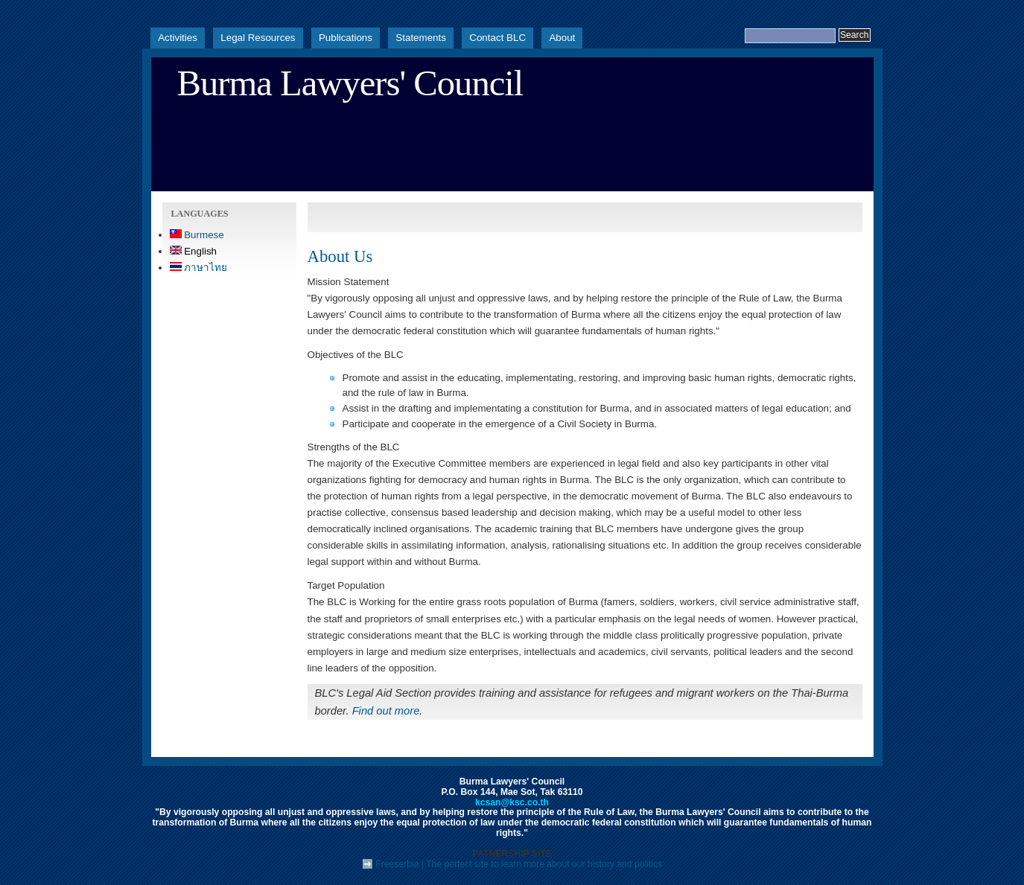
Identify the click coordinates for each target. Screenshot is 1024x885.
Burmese (197, 234)
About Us (340, 256)
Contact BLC (497, 37)
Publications (345, 37)
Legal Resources (257, 37)
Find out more (386, 711)
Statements (420, 37)
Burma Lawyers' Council (350, 83)
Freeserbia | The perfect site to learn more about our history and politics (518, 864)
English (193, 251)
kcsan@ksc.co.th (512, 802)
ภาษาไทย (199, 267)
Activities (177, 37)
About (562, 37)
